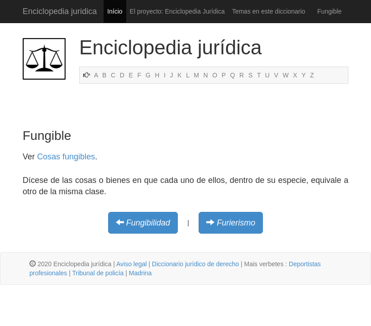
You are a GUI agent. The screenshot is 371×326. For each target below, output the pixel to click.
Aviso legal (131, 264)
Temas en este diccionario (268, 11)
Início (114, 11)
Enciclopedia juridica (60, 11)
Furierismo (236, 222)
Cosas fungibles (66, 156)
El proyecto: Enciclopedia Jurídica (177, 11)
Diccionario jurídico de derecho (195, 264)
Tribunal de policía (98, 273)
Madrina (140, 273)
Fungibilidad (148, 222)
